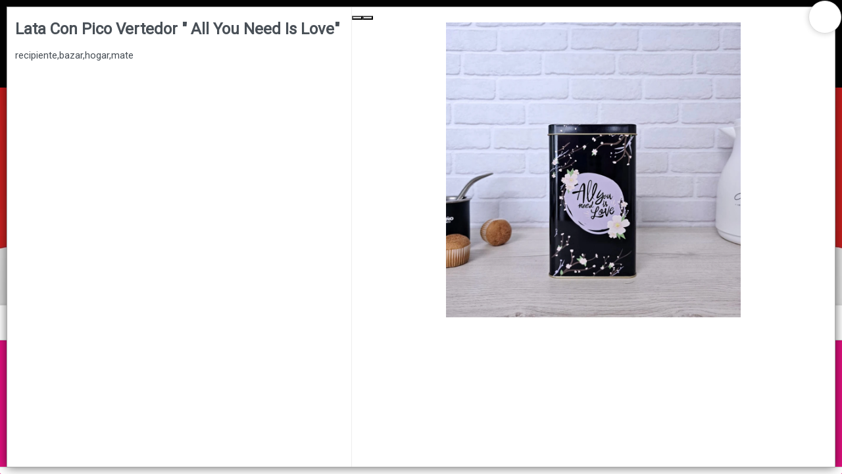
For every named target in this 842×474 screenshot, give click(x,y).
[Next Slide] (367, 18)
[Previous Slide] (357, 18)
